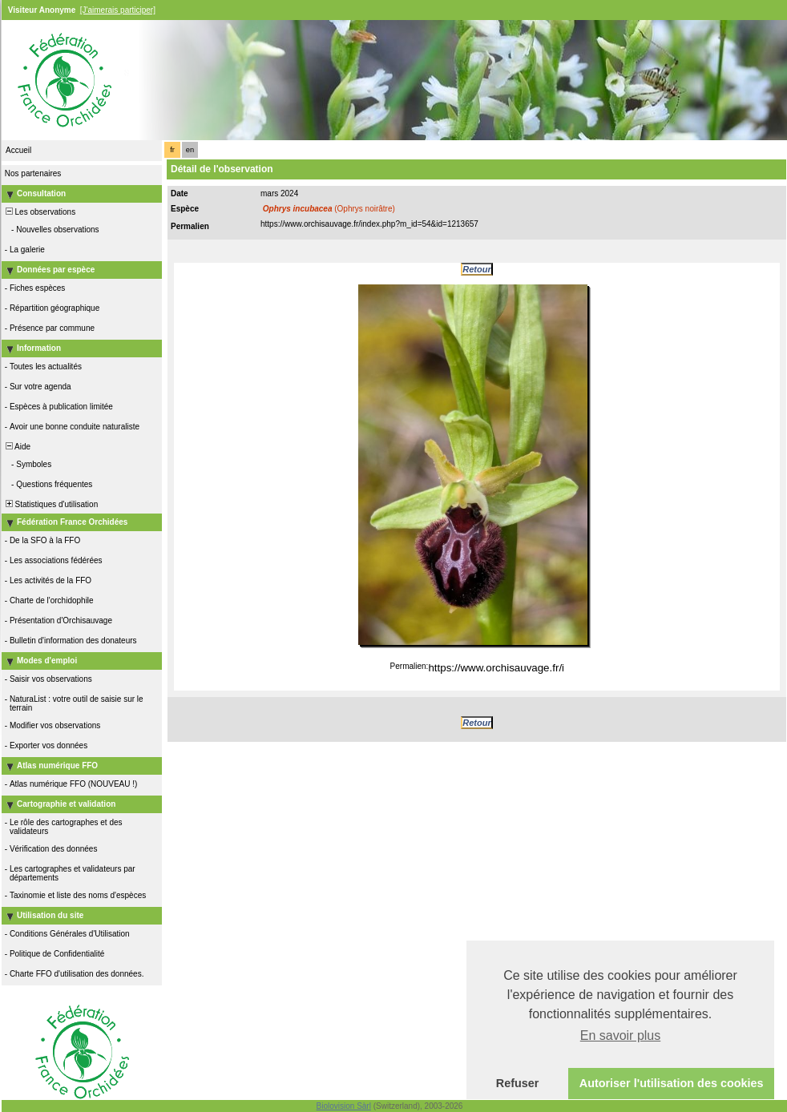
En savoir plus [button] (620, 1035)
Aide (16, 446)
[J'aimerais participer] (117, 10)
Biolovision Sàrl (344, 1106)
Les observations (39, 211)
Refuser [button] (517, 1083)
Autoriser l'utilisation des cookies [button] (671, 1083)
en (190, 150)
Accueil (18, 150)
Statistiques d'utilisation (50, 504)
